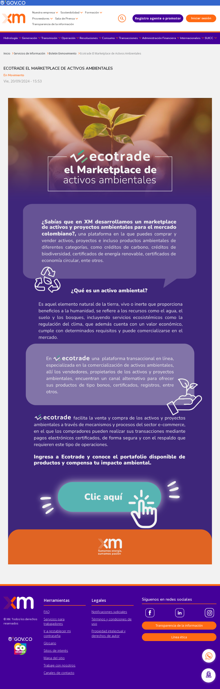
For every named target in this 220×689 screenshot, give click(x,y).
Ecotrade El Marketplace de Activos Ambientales (110, 53)
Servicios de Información (29, 53)
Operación (68, 38)
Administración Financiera (159, 38)
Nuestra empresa (43, 13)
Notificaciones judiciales (109, 612)
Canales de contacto (59, 673)
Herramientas (57, 600)
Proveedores (40, 19)
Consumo (108, 38)
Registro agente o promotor (158, 18)
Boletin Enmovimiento (63, 53)
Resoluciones (89, 38)
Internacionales (190, 38)
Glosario (50, 643)
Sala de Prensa (65, 19)
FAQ (47, 612)
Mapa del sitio (54, 658)
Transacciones (128, 38)
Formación (92, 13)
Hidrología (11, 38)
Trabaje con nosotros (59, 665)
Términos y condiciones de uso (112, 621)
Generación (29, 38)
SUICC (209, 38)
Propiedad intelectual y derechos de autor (109, 633)
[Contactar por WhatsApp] (209, 656)
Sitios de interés (56, 650)
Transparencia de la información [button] (179, 625)
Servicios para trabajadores (54, 621)
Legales (99, 600)
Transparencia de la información (53, 24)
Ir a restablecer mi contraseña (57, 633)
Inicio (7, 53)
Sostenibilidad (69, 13)
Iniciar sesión (201, 18)
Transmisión (49, 38)
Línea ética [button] (179, 637)
